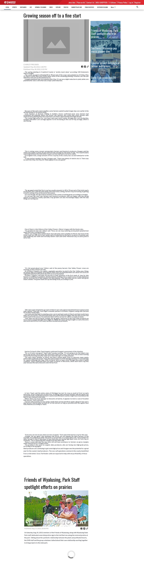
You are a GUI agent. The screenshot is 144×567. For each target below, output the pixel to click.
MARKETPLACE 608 (77, 7)
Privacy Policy (122, 2)
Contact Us (90, 2)
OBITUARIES (23, 7)
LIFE (31, 7)
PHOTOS (66, 7)
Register (137, 2)
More (113, 7)
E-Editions (112, 2)
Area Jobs (72, 2)
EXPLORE (58, 7)
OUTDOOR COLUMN (102, 7)
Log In (131, 2)
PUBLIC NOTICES (89, 7)
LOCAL (7, 7)
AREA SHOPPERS (102, 2)
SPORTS (14, 7)
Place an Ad (81, 2)
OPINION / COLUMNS (40, 7)
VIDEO (51, 7)
